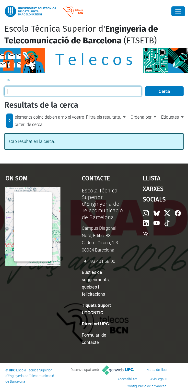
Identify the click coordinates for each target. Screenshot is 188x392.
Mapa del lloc (156, 370)
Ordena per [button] (141, 117)
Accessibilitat (128, 379)
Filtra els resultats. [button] (103, 117)
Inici (7, 79)
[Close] (178, 11)
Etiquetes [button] (170, 117)
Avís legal (157, 379)
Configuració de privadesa (146, 386)
